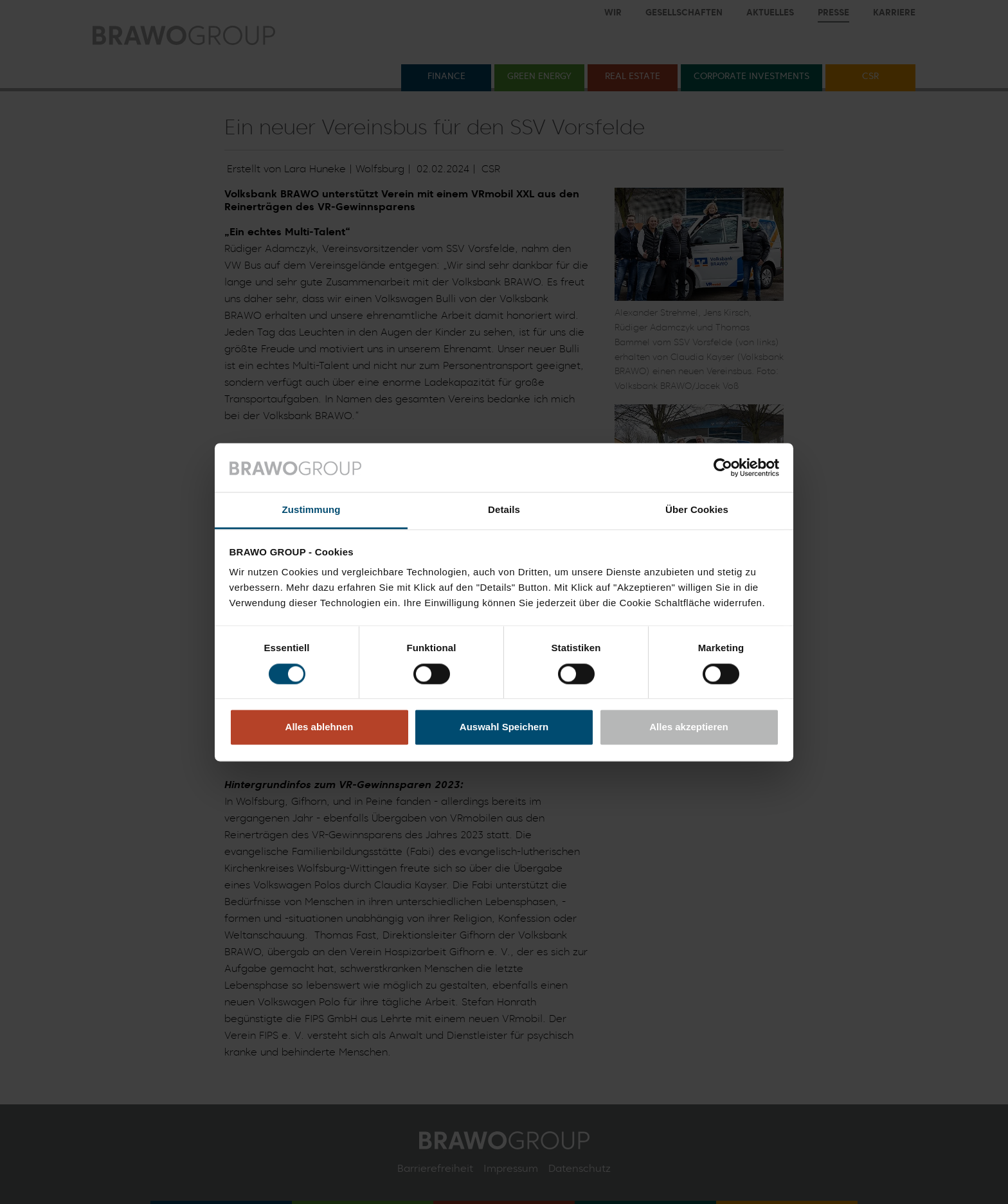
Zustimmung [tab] (311, 510)
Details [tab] (504, 510)
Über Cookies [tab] (696, 510)
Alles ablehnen (319, 727)
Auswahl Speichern (504, 727)
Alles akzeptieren (688, 727)
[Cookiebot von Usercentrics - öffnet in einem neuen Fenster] (723, 467)
